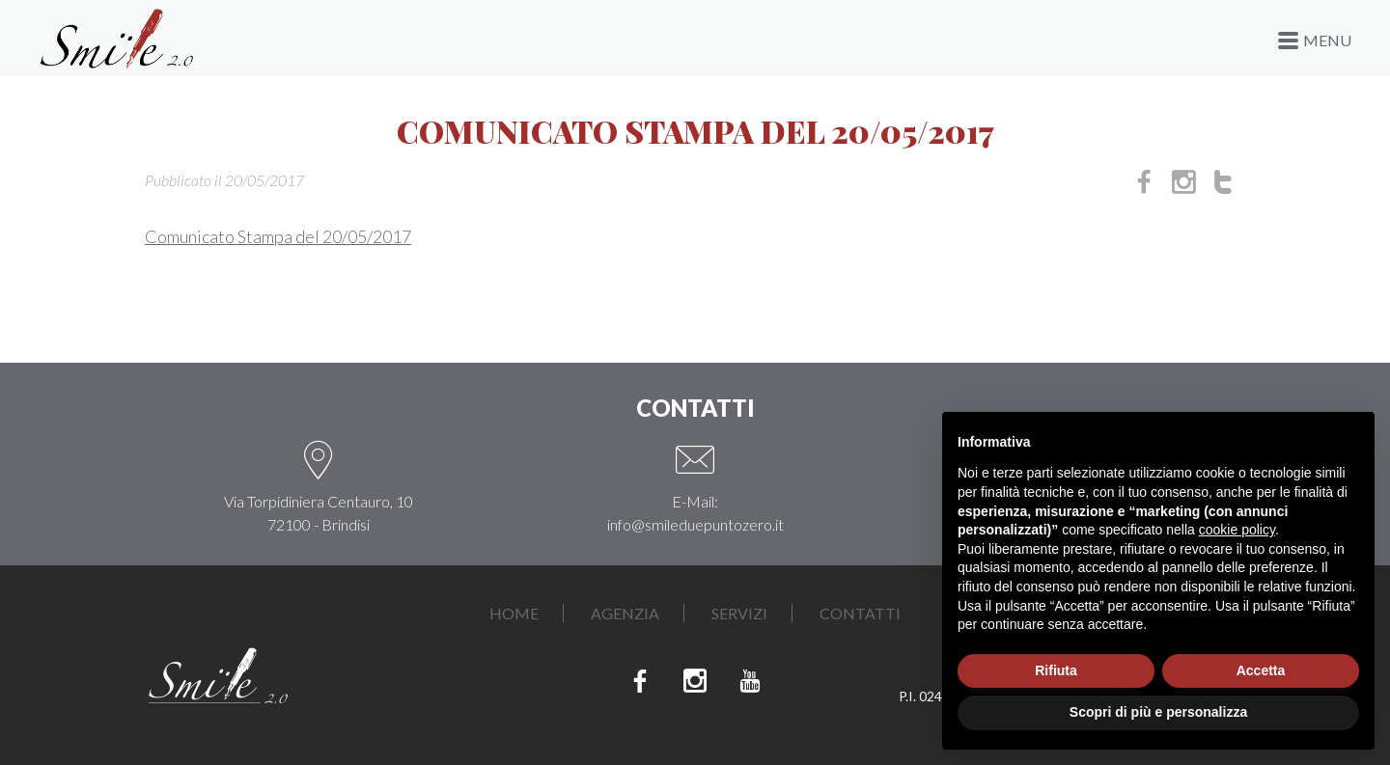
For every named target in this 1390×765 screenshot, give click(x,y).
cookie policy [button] (1237, 529)
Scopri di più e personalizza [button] (1158, 712)
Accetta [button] (1261, 670)
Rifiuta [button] (1056, 670)
